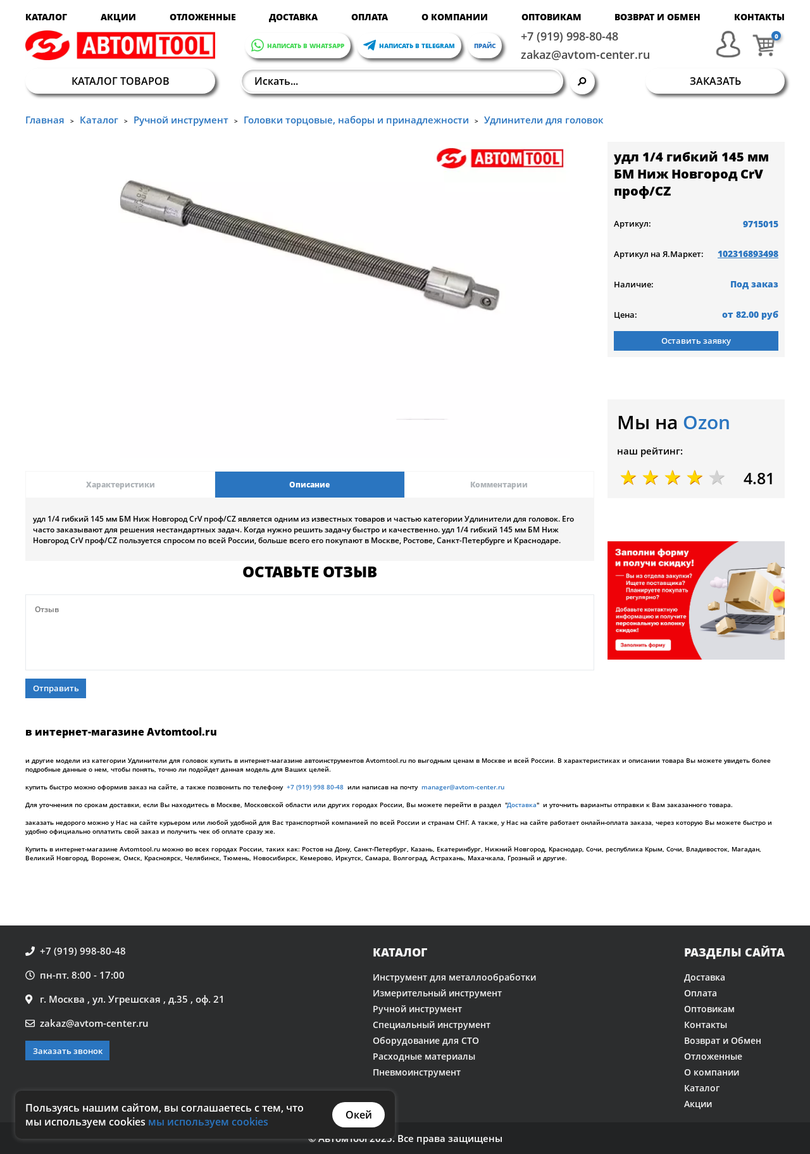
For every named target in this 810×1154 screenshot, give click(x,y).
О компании (454, 17)
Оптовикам (551, 17)
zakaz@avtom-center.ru (585, 54)
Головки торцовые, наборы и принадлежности (356, 119)
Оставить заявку (696, 340)
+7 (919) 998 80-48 (315, 786)
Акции (118, 17)
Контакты (759, 17)
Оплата (369, 17)
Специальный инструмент (431, 1025)
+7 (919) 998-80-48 (569, 36)
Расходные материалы (424, 1056)
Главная (45, 119)
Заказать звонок (68, 1051)
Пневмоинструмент (417, 1072)
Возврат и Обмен (657, 17)
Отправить (56, 688)
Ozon (706, 422)
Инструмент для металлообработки (454, 977)
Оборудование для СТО (426, 1040)
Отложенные (203, 17)
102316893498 (748, 254)
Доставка (293, 17)
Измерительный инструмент (437, 993)
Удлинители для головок (544, 119)
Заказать (715, 81)
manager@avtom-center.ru (462, 786)
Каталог (46, 17)
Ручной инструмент (181, 119)
